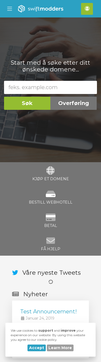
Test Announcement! (48, 311)
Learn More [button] (60, 347)
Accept (36, 347)
